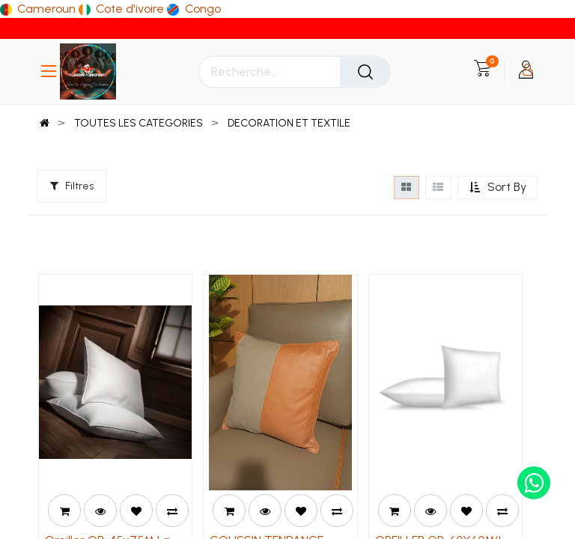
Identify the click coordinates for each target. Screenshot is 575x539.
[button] (497, 187)
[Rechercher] (365, 72)
